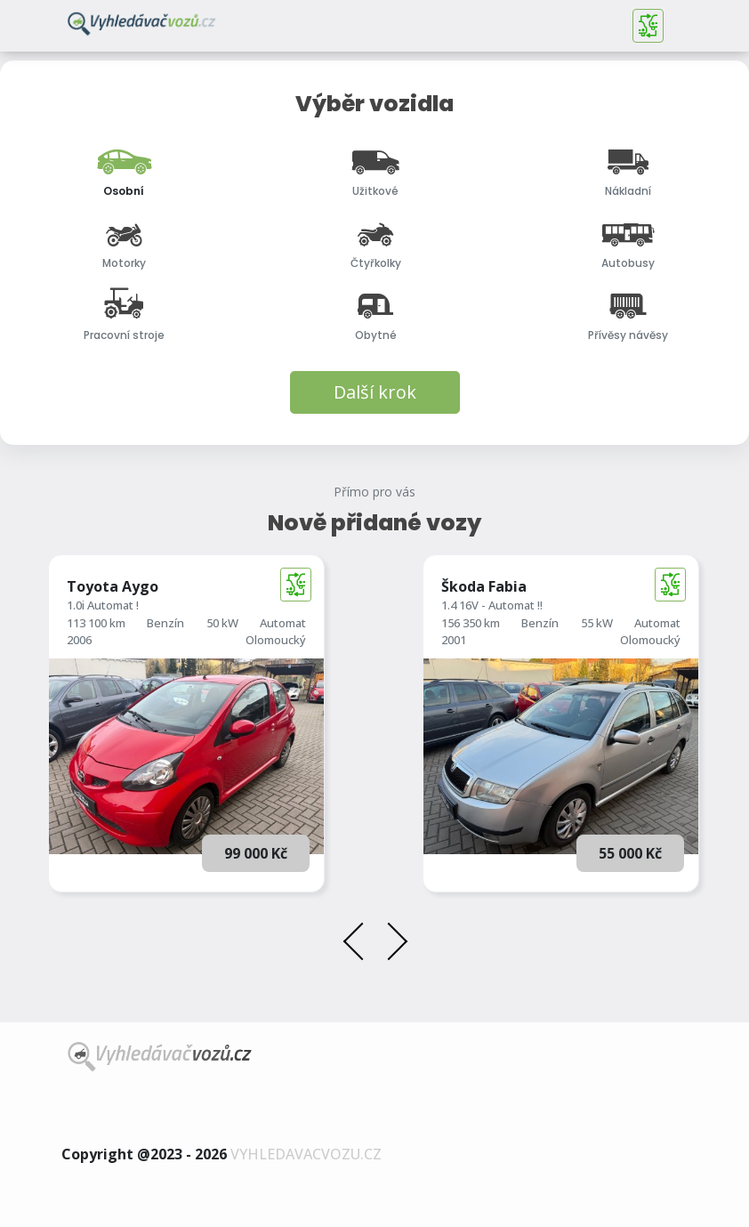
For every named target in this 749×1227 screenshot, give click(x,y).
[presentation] (359, 944)
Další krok (375, 392)
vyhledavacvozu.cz (306, 1154)
